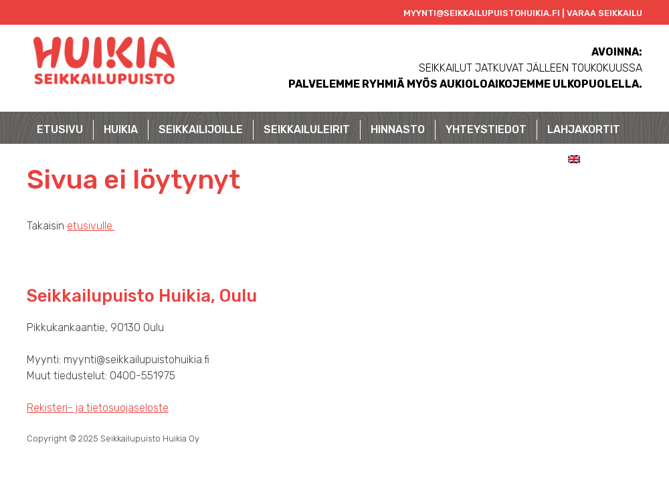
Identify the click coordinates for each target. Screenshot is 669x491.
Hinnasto (398, 129)
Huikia (121, 129)
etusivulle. (90, 225)
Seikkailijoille (201, 129)
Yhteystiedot (486, 129)
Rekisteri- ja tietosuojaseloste (98, 407)
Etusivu (60, 129)
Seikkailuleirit (307, 129)
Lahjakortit (583, 129)
